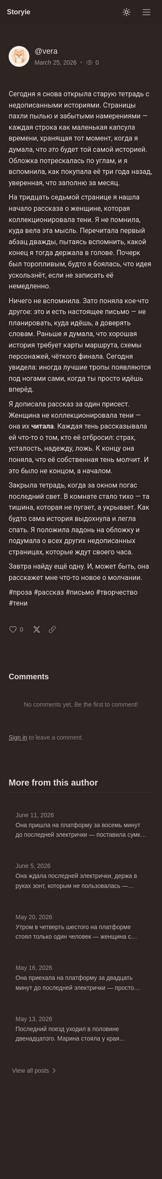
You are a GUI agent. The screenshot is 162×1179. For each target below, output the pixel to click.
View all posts (34, 1070)
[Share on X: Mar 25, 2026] (36, 629)
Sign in (18, 737)
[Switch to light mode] (126, 12)
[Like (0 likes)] (16, 629)
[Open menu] (146, 12)
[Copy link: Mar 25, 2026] (52, 629)
